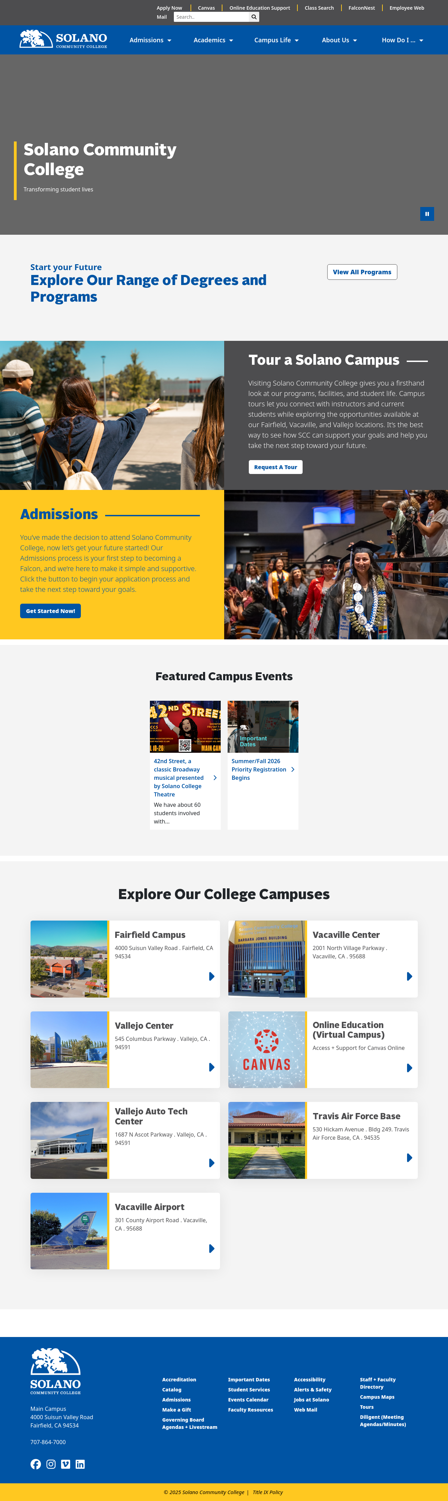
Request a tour (275, 467)
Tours (367, 1407)
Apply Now (170, 8)
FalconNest (362, 8)
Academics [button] (210, 40)
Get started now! (50, 611)
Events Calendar (248, 1399)
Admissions (177, 1399)
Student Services (249, 1389)
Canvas (206, 8)
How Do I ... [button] (399, 40)
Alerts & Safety (313, 1389)
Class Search (319, 8)
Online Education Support (259, 8)
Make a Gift (176, 1409)
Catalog (171, 1389)
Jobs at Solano (311, 1399)
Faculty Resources (250, 1409)
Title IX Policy (268, 1492)
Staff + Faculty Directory (378, 1383)
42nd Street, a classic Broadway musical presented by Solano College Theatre (179, 777)
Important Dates (249, 1379)
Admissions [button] (147, 40)
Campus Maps (377, 1397)
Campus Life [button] (273, 40)
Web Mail (306, 1409)
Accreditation (179, 1379)
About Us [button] (336, 40)
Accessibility (310, 1379)
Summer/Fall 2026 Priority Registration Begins (259, 769)
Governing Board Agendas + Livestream (190, 1423)
